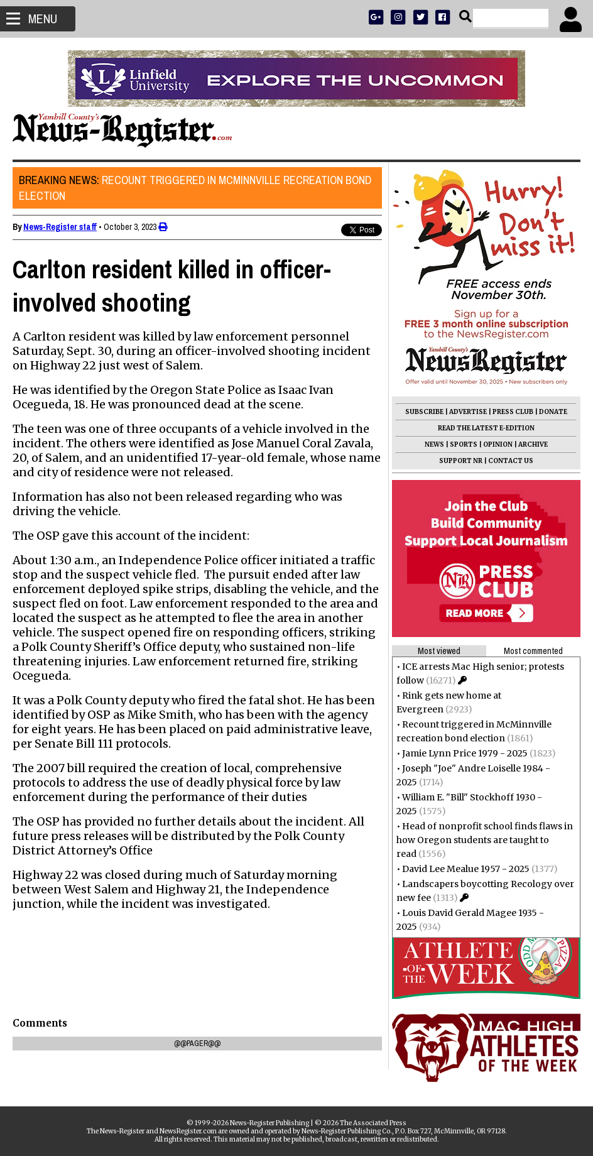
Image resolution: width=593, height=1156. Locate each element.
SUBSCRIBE (424, 412)
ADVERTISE (468, 412)
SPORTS (463, 444)
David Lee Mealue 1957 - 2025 (466, 869)
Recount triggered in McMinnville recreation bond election (195, 188)
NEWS (434, 444)
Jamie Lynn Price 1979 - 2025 (465, 753)
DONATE (553, 412)
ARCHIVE (533, 444)
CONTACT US (510, 461)
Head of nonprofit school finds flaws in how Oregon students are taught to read (484, 840)
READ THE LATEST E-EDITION (486, 428)
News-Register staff (60, 226)
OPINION (498, 444)
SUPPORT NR (460, 461)
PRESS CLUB (512, 412)
